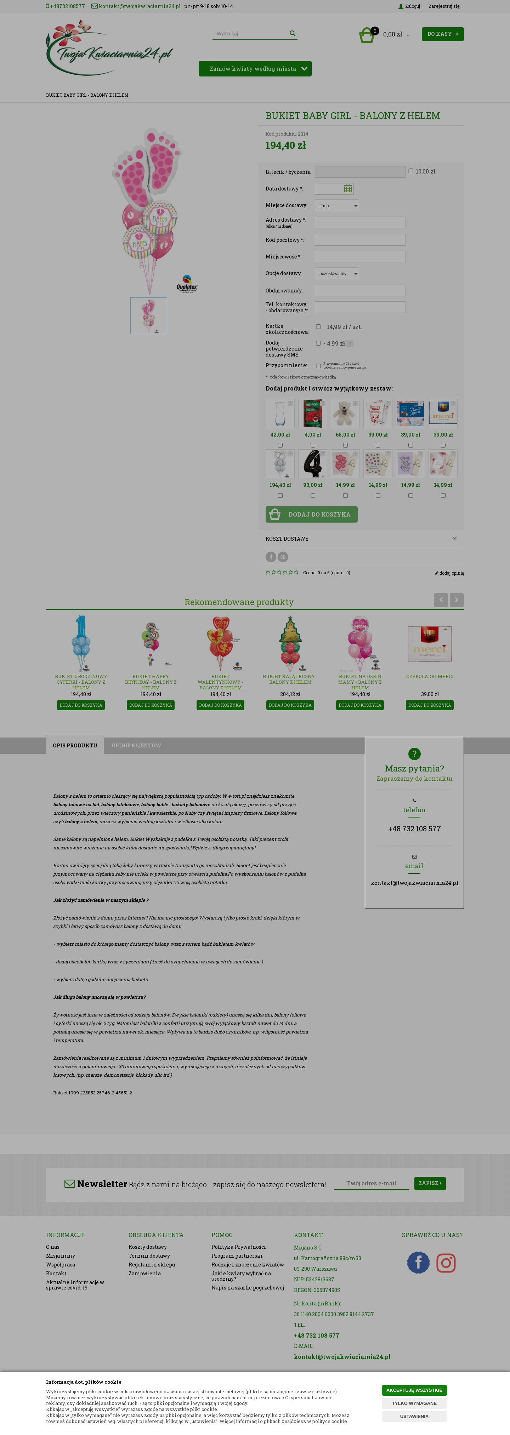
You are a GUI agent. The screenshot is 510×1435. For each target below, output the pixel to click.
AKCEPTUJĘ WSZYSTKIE (414, 1390)
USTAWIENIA (414, 1416)
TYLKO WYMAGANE (414, 1403)
